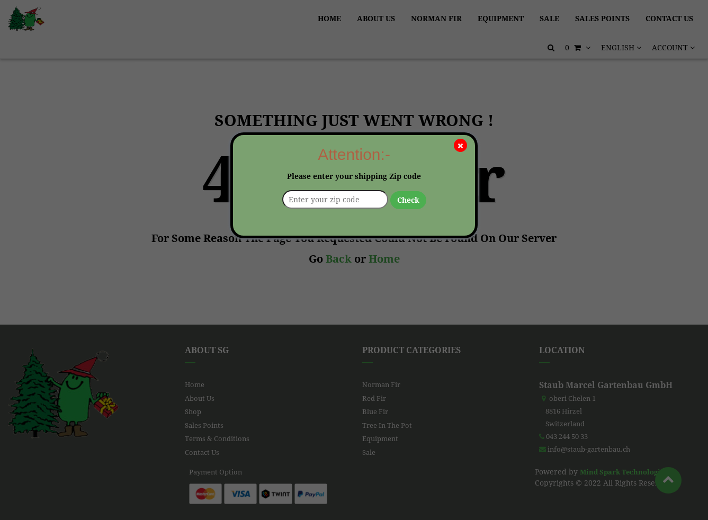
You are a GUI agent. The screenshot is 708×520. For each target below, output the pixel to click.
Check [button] (408, 200)
